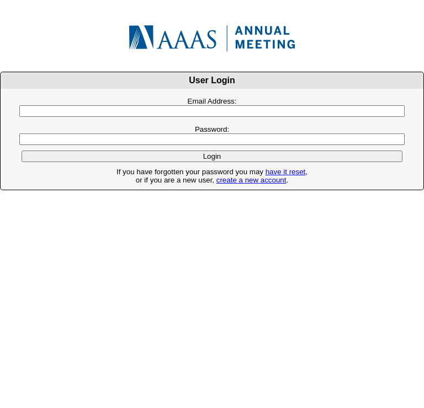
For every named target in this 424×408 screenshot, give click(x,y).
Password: (212, 129)
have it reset (286, 172)
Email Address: (212, 101)
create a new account (251, 180)
